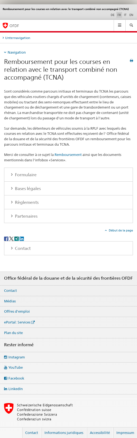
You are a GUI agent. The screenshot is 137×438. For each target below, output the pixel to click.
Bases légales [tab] (27, 188)
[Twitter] (11, 238)
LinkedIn (15, 389)
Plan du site (13, 333)
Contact (10, 290)
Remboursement (68, 154)
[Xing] (17, 238)
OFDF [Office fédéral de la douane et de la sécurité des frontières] (14, 25)
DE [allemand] (112, 15)
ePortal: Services (17, 322)
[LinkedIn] (22, 238)
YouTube (15, 367)
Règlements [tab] (26, 202)
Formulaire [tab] (25, 174)
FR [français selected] (119, 15)
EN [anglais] (131, 15)
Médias (10, 301)
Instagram (16, 357)
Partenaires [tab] (25, 216)
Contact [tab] (22, 248)
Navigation (17, 52)
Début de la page (120, 230)
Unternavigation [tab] (17, 38)
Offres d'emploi (17, 311)
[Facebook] (6, 238)
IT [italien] (125, 15)
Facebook (16, 378)
